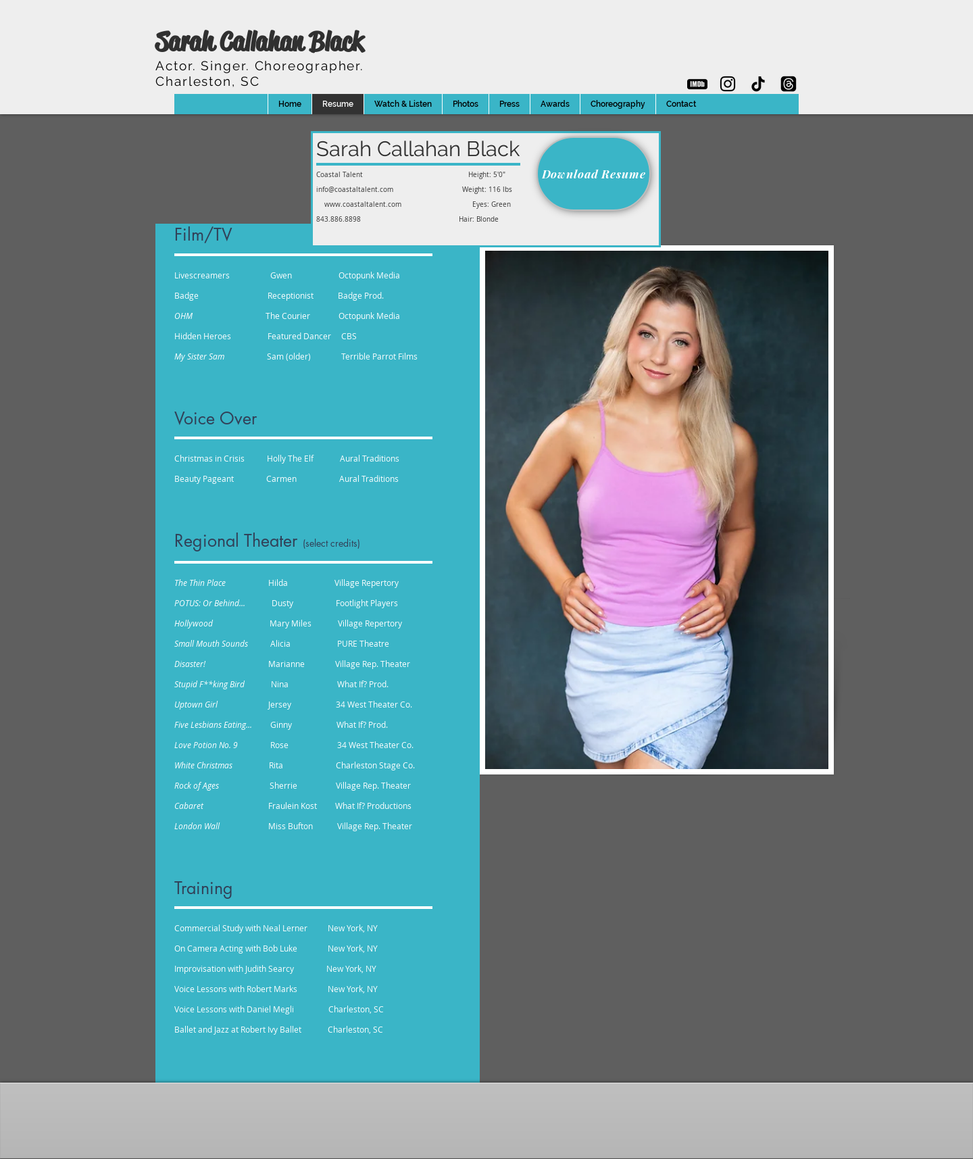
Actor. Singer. (259, 65)
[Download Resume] (594, 174)
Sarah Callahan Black (259, 42)
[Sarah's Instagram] (728, 84)
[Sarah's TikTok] (758, 84)
